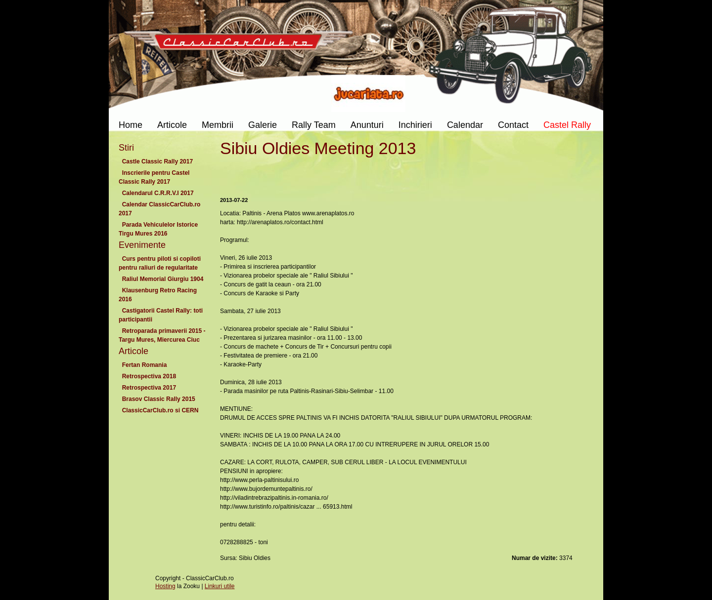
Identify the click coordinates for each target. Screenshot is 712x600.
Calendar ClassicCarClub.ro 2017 (159, 209)
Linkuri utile (220, 586)
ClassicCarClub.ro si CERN (160, 410)
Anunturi (367, 125)
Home (130, 125)
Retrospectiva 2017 (149, 387)
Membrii (217, 125)
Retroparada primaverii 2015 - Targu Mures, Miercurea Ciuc (162, 335)
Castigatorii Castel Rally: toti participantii (161, 315)
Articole (172, 125)
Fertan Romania (144, 364)
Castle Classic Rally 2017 (157, 161)
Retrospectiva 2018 (149, 376)
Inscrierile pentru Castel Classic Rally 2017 (154, 177)
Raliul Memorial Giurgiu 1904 (163, 279)
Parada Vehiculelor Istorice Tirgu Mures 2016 (158, 229)
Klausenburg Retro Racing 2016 (158, 295)
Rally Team (314, 125)
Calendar (465, 125)
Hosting (165, 586)
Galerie (262, 125)
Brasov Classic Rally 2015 (158, 399)
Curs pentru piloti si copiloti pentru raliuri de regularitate (160, 263)
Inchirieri (415, 125)
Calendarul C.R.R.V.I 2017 (158, 193)
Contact (513, 125)
